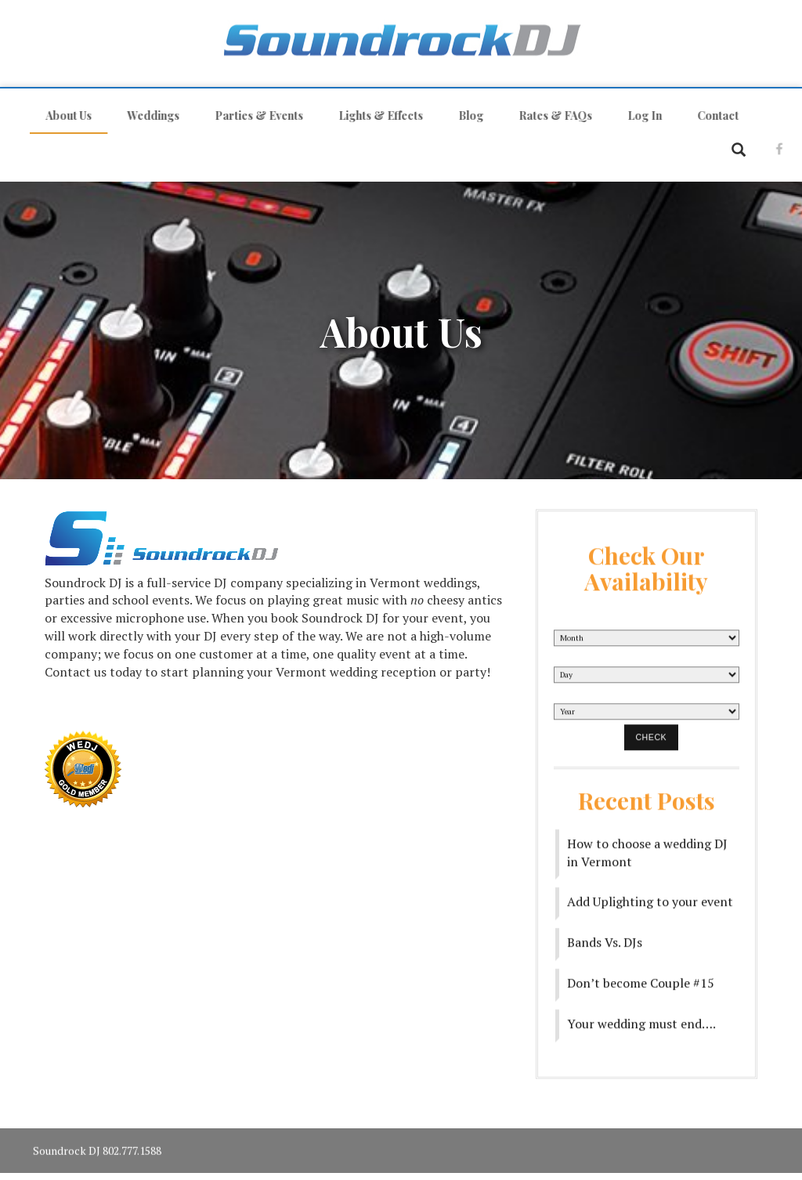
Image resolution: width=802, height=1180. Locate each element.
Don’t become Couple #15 (640, 976)
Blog (463, 115)
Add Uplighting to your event (650, 895)
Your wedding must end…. (641, 1017)
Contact (711, 115)
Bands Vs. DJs (604, 935)
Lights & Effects (373, 115)
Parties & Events (252, 115)
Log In (637, 115)
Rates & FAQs (548, 115)
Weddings (146, 115)
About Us (61, 115)
